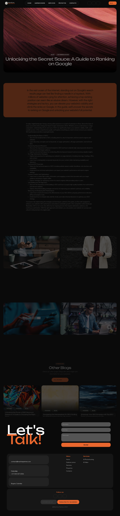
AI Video (85, 462)
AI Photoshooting (88, 459)
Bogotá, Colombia (16, 483)
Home (68, 459)
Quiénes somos (71, 462)
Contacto (69, 471)
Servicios (69, 465)
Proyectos (69, 468)
